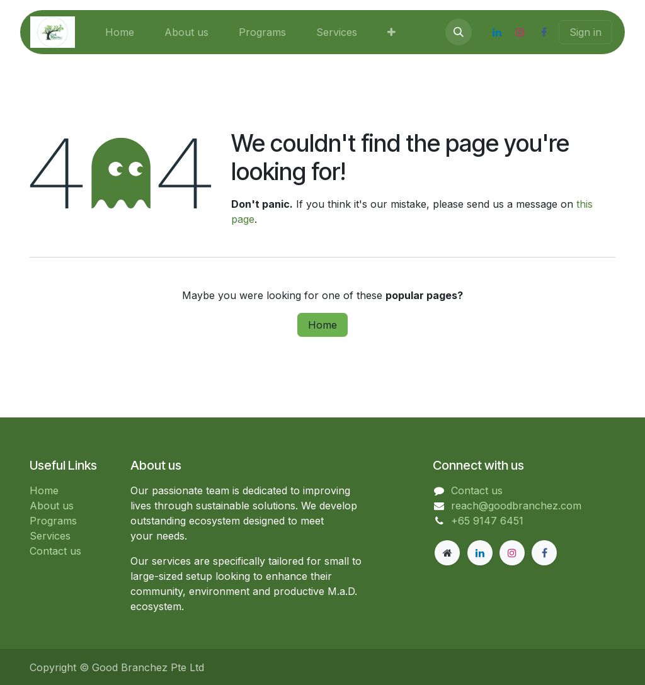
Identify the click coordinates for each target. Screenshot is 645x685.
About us (52, 505)
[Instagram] (520, 32)
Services (50, 535)
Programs (53, 520)
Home (322, 325)
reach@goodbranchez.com (516, 505)
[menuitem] (119, 32)
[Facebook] (544, 32)
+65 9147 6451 (487, 520)
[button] (458, 32)
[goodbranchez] (447, 552)
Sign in (585, 32)
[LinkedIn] (497, 32)
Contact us (55, 551)
